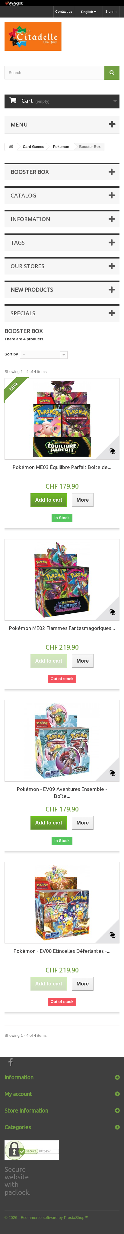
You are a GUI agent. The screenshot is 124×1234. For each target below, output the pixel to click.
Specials (23, 313)
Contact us (63, 11)
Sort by (11, 354)
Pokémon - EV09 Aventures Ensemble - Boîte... (62, 792)
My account (18, 1094)
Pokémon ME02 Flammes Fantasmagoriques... (62, 628)
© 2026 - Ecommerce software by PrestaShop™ (46, 1217)
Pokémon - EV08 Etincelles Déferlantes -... (62, 951)
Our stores (27, 266)
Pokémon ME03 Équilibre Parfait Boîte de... (62, 467)
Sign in (110, 11)
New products (32, 290)
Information (30, 219)
